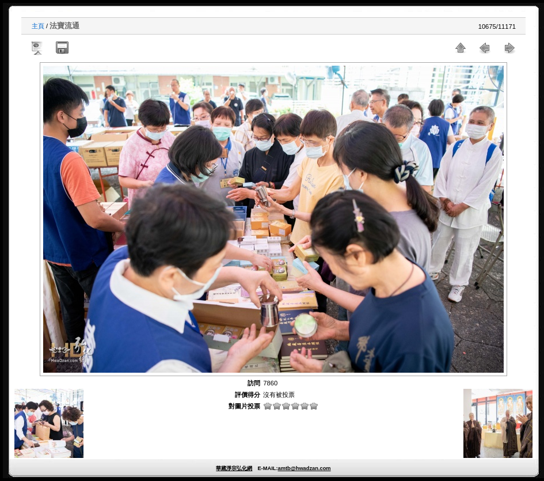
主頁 (38, 25)
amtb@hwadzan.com (303, 468)
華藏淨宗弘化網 (234, 468)
